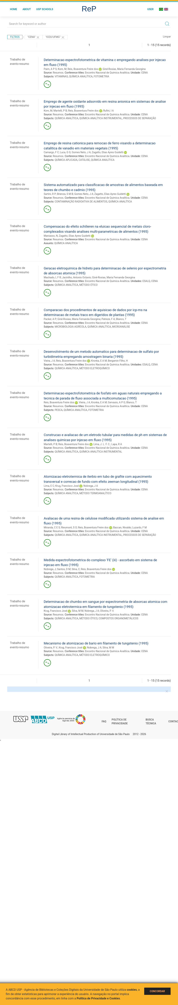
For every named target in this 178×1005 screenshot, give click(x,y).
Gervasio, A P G (116, 402)
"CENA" (33, 37)
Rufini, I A (108, 110)
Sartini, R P (50, 193)
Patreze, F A (108, 319)
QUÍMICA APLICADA (66, 159)
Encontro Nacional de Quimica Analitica (107, 72)
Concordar (157, 991)
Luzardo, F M (139, 527)
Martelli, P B (60, 110)
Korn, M (62, 69)
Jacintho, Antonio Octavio (76, 277)
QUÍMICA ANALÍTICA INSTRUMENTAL (100, 118)
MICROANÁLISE (121, 326)
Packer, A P (50, 319)
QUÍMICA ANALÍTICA (81, 76)
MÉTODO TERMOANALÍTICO (95, 493)
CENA (144, 72)
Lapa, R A (116, 444)
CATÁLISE (84, 159)
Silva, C (76, 569)
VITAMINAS (61, 76)
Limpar (167, 36)
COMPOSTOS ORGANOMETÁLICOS (118, 618)
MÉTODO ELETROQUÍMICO (94, 368)
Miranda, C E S (52, 527)
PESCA (59, 410)
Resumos (58, 72)
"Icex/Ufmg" (55, 37)
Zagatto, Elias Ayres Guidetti (107, 152)
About (27, 9)
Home (13, 9)
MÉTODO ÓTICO (88, 284)
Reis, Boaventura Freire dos (83, 69)
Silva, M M (77, 610)
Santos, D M (63, 569)
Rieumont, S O (69, 527)
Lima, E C (49, 485)
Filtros (15, 36)
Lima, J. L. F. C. (101, 444)
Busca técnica (151, 721)
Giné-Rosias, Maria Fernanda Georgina (124, 69)
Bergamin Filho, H (118, 360)
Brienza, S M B (65, 193)
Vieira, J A (49, 360)
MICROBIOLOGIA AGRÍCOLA (70, 326)
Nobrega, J (50, 569)
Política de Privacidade (120, 721)
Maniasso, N (51, 235)
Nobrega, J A (90, 485)
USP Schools (44, 9)
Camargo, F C (51, 152)
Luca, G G (65, 152)
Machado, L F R (52, 277)
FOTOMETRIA (101, 76)
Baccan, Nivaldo (122, 527)
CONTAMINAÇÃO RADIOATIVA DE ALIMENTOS (81, 201)
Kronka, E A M (99, 360)
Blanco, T (121, 319)
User (150, 9)
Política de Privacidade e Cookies (98, 998)
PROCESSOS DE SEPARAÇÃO (139, 118)
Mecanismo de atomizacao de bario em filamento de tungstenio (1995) (96, 643)
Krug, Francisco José (67, 485)
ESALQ (146, 281)
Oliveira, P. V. (107, 610)
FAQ (104, 721)
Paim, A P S (50, 69)
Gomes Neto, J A (81, 152)
